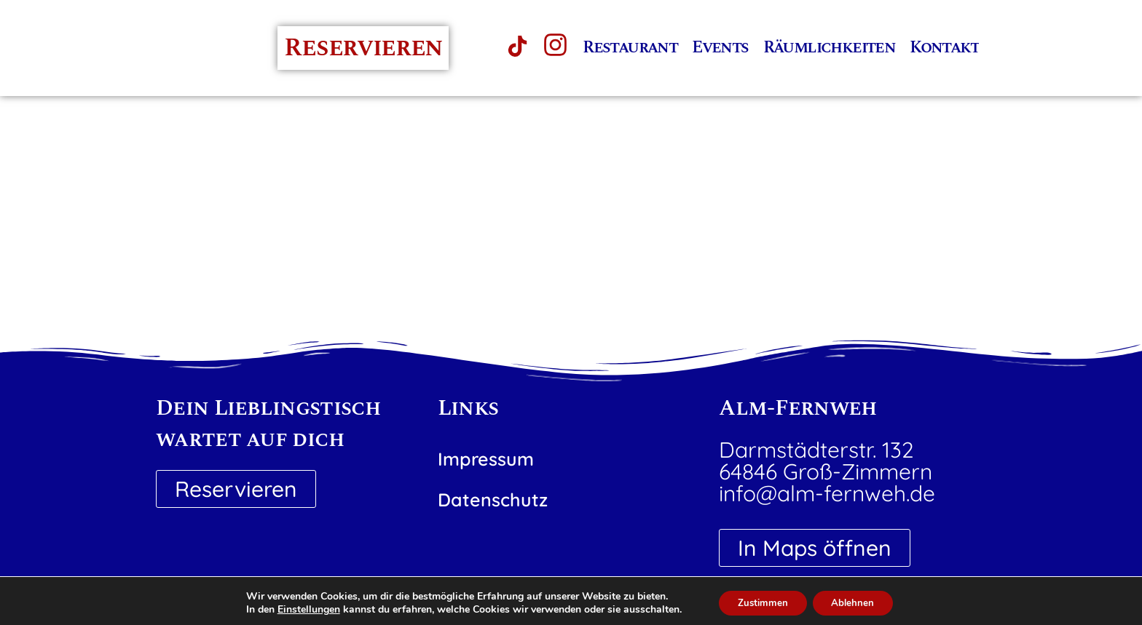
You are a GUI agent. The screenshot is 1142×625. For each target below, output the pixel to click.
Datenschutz (493, 499)
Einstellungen (301, 609)
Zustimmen (759, 602)
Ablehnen (856, 602)
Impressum (486, 458)
